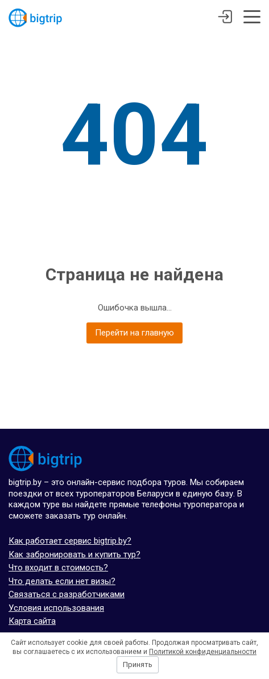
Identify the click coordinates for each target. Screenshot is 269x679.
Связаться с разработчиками (67, 594)
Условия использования (56, 608)
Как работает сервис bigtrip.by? (70, 541)
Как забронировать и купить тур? (74, 554)
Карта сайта (32, 621)
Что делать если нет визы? (62, 581)
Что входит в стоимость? (58, 567)
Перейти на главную (134, 333)
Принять (137, 664)
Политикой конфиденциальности (202, 652)
